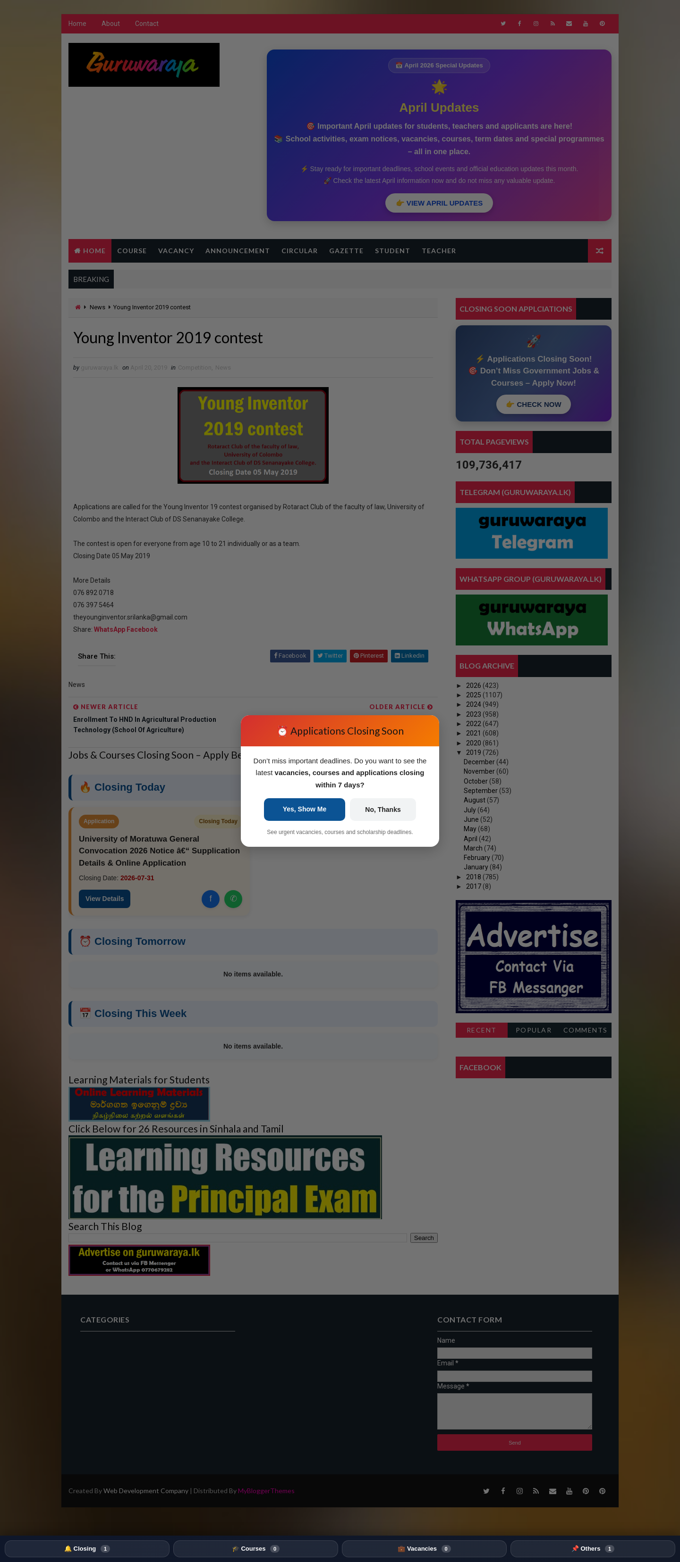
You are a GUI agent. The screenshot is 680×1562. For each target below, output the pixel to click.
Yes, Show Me (305, 809)
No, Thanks (382, 809)
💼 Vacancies (424, 1549)
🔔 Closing (87, 1549)
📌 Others (592, 1549)
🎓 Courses (256, 1549)
